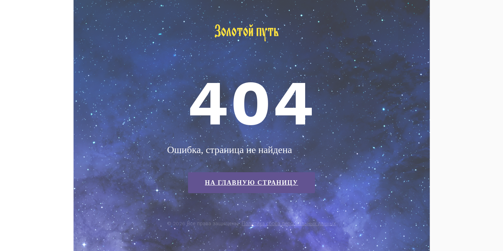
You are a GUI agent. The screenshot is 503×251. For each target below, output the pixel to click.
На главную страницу (251, 182)
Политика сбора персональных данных (289, 223)
